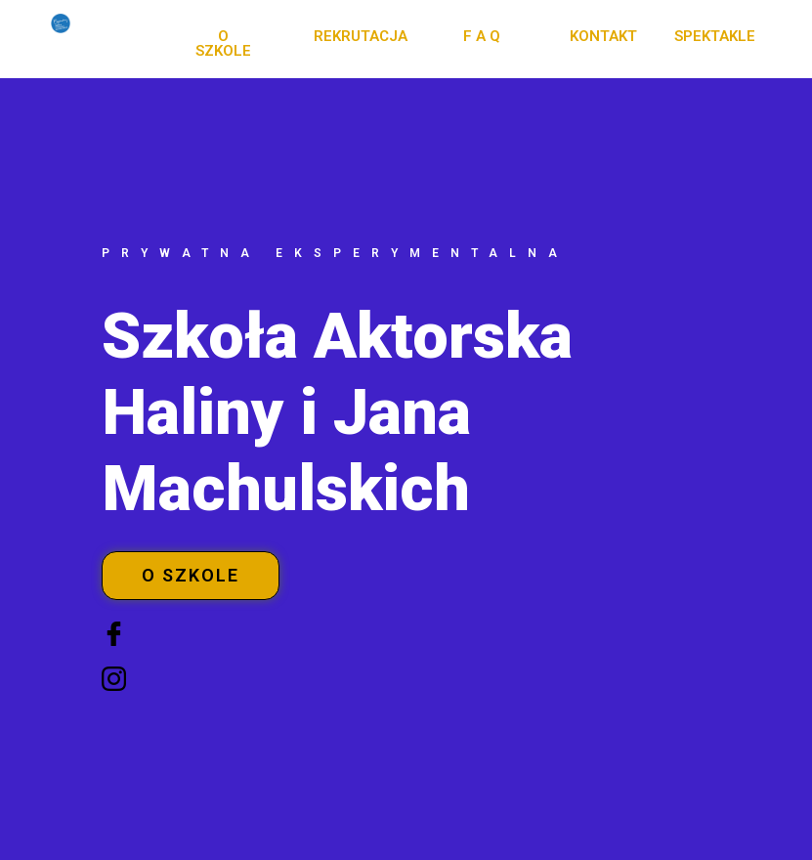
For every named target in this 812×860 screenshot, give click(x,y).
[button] (223, 44)
